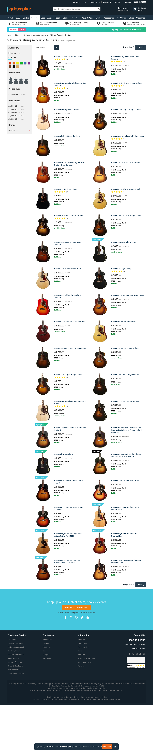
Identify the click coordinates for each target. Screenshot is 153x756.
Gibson (17, 35)
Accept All (107, 746)
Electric (25, 18)
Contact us (12, 640)
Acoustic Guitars (39, 35)
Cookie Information (15, 662)
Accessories (109, 18)
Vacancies (81, 666)
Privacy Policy (69, 612)
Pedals (58, 18)
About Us (117, 2)
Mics (77, 18)
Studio (65, 18)
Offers (131, 18)
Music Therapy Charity (86, 658)
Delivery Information (15, 643)
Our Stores (76, 2)
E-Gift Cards (82, 643)
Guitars (27, 35)
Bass (43, 18)
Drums (98, 18)
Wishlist (126, 10)
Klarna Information (15, 670)
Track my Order (14, 651)
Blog (85, 2)
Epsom (45, 651)
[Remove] (30, 130)
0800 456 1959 (140, 2)
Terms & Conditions (15, 666)
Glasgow (46, 654)
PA (72, 18)
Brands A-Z (107, 2)
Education (81, 654)
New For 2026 (14, 18)
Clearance (140, 18)
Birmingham (47, 640)
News (80, 651)
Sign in (120, 10)
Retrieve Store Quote (16, 654)
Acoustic (34, 18)
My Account (123, 8)
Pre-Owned (121, 18)
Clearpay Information (16, 673)
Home (9, 35)
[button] (135, 9)
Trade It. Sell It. (95, 2)
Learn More (97, 746)
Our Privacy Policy (85, 662)
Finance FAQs (13, 658)
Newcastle (47, 658)
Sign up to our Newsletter (76, 607)
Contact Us (127, 2)
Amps (49, 18)
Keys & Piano (87, 18)
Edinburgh (47, 647)
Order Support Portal (16, 647)
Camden (46, 643)
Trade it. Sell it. (83, 647)
